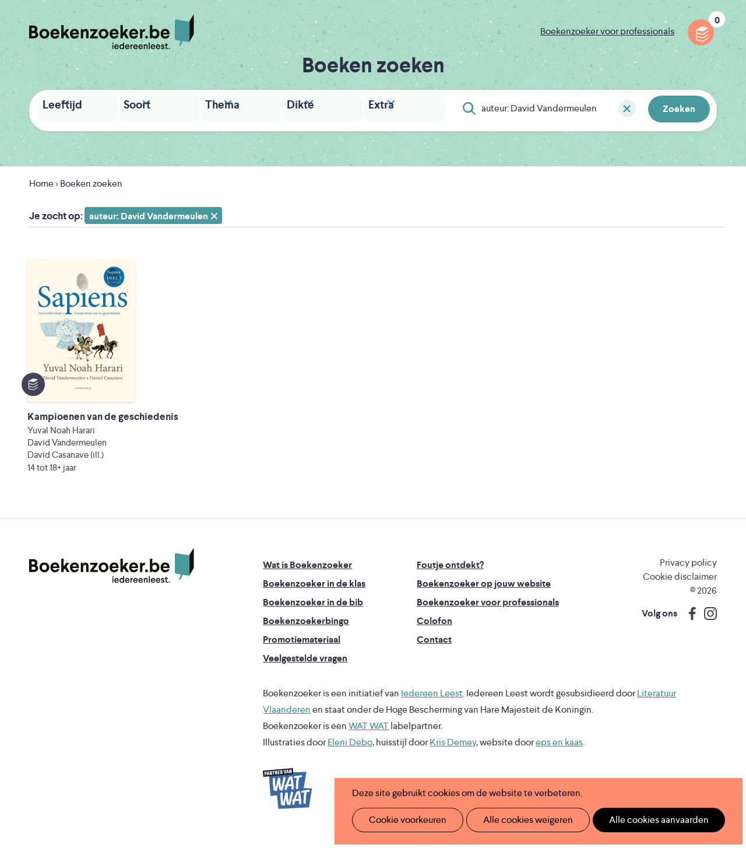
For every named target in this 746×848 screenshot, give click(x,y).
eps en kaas (559, 751)
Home (41, 180)
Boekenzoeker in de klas (314, 593)
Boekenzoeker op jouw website (484, 593)
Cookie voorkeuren (403, 820)
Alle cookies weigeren (516, 820)
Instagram (706, 622)
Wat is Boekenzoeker (307, 574)
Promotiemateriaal (301, 649)
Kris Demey (453, 751)
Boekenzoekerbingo (306, 630)
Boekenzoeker (111, 32)
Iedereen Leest (432, 702)
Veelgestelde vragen (305, 667)
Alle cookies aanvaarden (639, 820)
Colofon (434, 630)
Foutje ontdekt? (450, 574)
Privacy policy (688, 572)
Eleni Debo (350, 751)
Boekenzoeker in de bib (313, 611)
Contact (434, 649)
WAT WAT (369, 735)
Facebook (689, 622)
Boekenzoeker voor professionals (607, 31)
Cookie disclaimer (680, 586)
